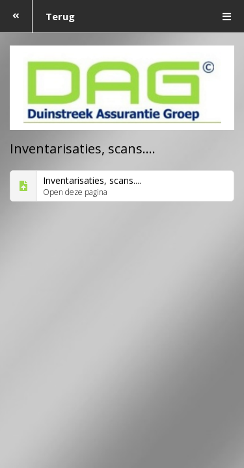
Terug (37, 16)
